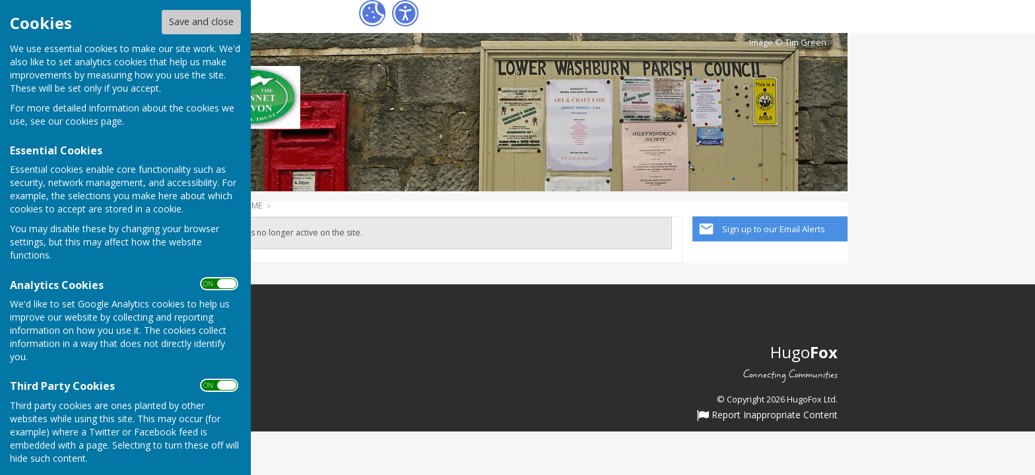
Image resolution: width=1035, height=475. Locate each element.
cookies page (93, 121)
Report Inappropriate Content (767, 415)
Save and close (201, 21)
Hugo (804, 352)
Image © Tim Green (787, 42)
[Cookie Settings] (372, 13)
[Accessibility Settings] (405, 13)
